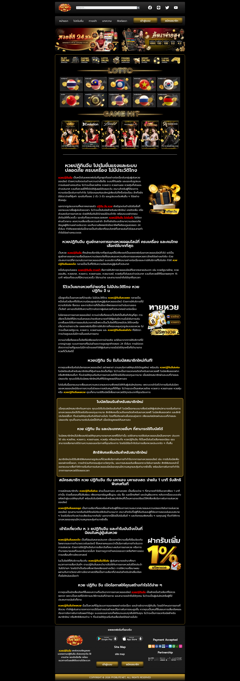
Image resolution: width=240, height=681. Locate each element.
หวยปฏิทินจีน (65, 650)
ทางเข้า (93, 21)
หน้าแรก (63, 21)
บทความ (107, 21)
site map (120, 653)
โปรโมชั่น (78, 21)
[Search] (138, 7)
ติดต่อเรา (122, 21)
